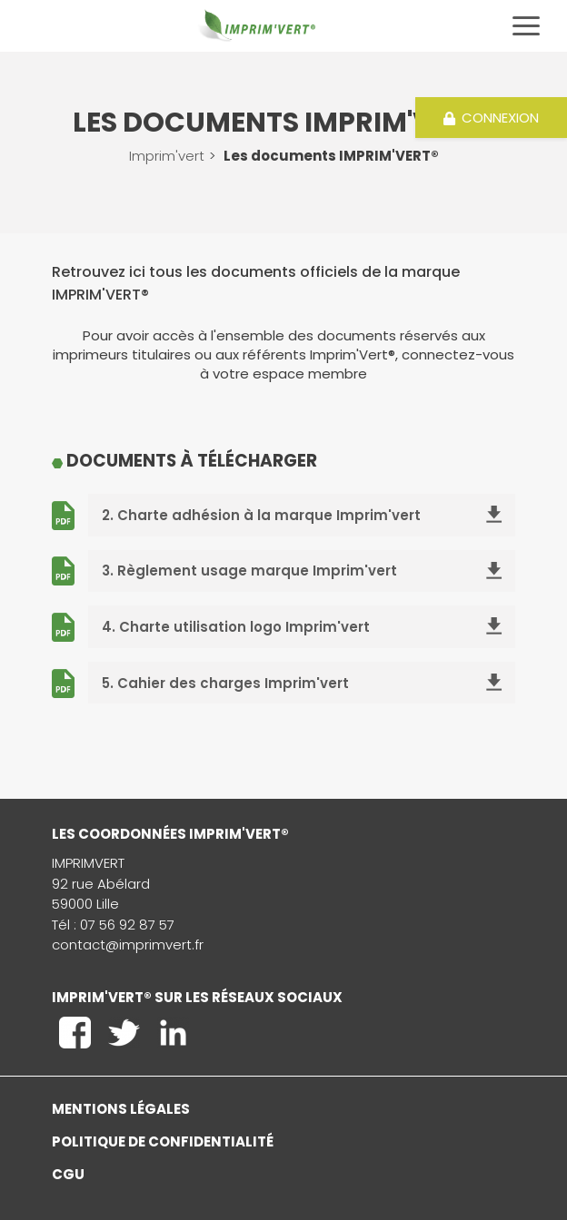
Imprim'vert (166, 155)
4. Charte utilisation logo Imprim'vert (302, 627)
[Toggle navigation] (526, 26)
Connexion (491, 118)
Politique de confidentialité (163, 1141)
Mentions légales (121, 1108)
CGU (68, 1174)
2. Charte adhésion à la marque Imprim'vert (302, 515)
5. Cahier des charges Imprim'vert (302, 683)
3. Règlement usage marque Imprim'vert (302, 570)
